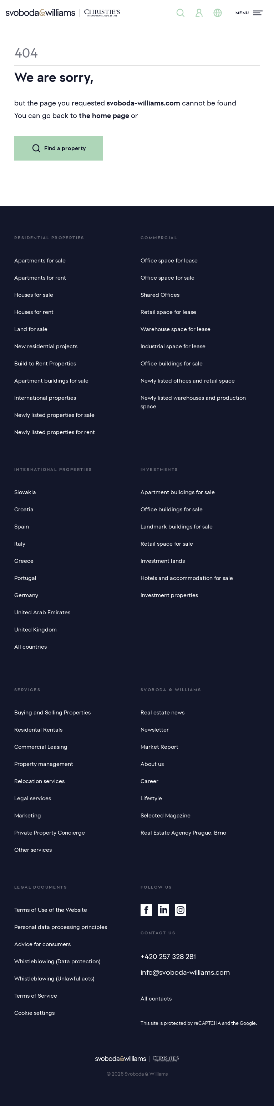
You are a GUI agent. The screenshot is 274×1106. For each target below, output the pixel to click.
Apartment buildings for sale (51, 381)
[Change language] (218, 13)
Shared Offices (160, 295)
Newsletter (155, 730)
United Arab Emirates (42, 612)
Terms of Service (35, 996)
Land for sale (30, 329)
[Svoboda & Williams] (63, 13)
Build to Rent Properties (45, 363)
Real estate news (162, 712)
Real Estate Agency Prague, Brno (183, 833)
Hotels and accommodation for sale (187, 578)
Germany (26, 595)
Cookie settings (34, 1013)
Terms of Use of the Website (50, 910)
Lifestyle (151, 798)
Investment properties (169, 595)
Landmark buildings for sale (177, 526)
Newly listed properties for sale (54, 415)
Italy (19, 544)
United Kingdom (35, 629)
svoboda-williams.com (143, 103)
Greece (24, 561)
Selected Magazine (166, 815)
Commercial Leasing (40, 747)
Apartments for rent (40, 278)
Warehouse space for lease (175, 329)
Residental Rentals (38, 730)
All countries (30, 647)
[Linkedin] (163, 910)
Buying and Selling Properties (52, 712)
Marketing (27, 815)
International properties (45, 398)
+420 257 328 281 (168, 956)
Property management (43, 764)
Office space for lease (169, 260)
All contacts (156, 999)
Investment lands (163, 561)
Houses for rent (34, 312)
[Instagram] (180, 910)
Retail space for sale (167, 544)
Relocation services (39, 781)
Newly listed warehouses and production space (193, 402)
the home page (104, 115)
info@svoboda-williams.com (185, 972)
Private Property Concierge (49, 833)
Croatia (24, 509)
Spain (21, 526)
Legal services (32, 798)
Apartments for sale (40, 260)
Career (149, 781)
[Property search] (181, 13)
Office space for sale (167, 278)
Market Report (159, 747)
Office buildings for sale (172, 363)
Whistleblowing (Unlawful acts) (54, 978)
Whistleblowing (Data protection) (57, 961)
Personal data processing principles (60, 927)
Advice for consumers (42, 944)
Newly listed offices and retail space (188, 381)
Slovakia (25, 492)
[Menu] (249, 13)
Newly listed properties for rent (54, 432)
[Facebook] (146, 910)
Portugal (25, 578)
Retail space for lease (168, 312)
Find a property (58, 148)
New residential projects (45, 346)
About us (152, 764)
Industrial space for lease (173, 346)
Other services (33, 850)
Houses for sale (33, 295)
